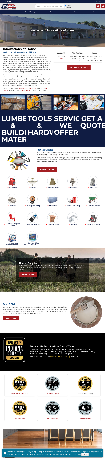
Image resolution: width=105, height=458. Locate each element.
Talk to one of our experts (28, 88)
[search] (48, 6)
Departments (54, 12)
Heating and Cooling (33, 204)
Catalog (68, 7)
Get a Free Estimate (78, 67)
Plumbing (73, 223)
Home (9, 12)
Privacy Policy (76, 454)
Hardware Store (52, 417)
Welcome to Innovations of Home (52, 30)
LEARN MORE (25, 273)
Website (68, 5)
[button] (41, 44)
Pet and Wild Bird (53, 223)
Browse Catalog (43, 169)
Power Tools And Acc (94, 223)
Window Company (52, 392)
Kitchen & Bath (20, 417)
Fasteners (73, 186)
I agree (85, 454)
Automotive (13, 186)
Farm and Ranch (53, 186)
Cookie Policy (63, 454)
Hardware (13, 204)
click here (21, 454)
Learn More (8, 317)
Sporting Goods (13, 242)
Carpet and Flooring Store (19, 392)
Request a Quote (98, 6)
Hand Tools (94, 186)
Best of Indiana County (60, 355)
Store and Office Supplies (33, 242)
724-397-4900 (8, 1)
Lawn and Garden (94, 204)
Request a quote (26, 90)
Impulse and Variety (73, 204)
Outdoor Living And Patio (13, 223)
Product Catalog (103, 6)
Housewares (53, 204)
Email (61, 58)
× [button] (101, 451)
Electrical (33, 186)
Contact (95, 12)
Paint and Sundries (33, 223)
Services (76, 12)
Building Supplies (85, 417)
